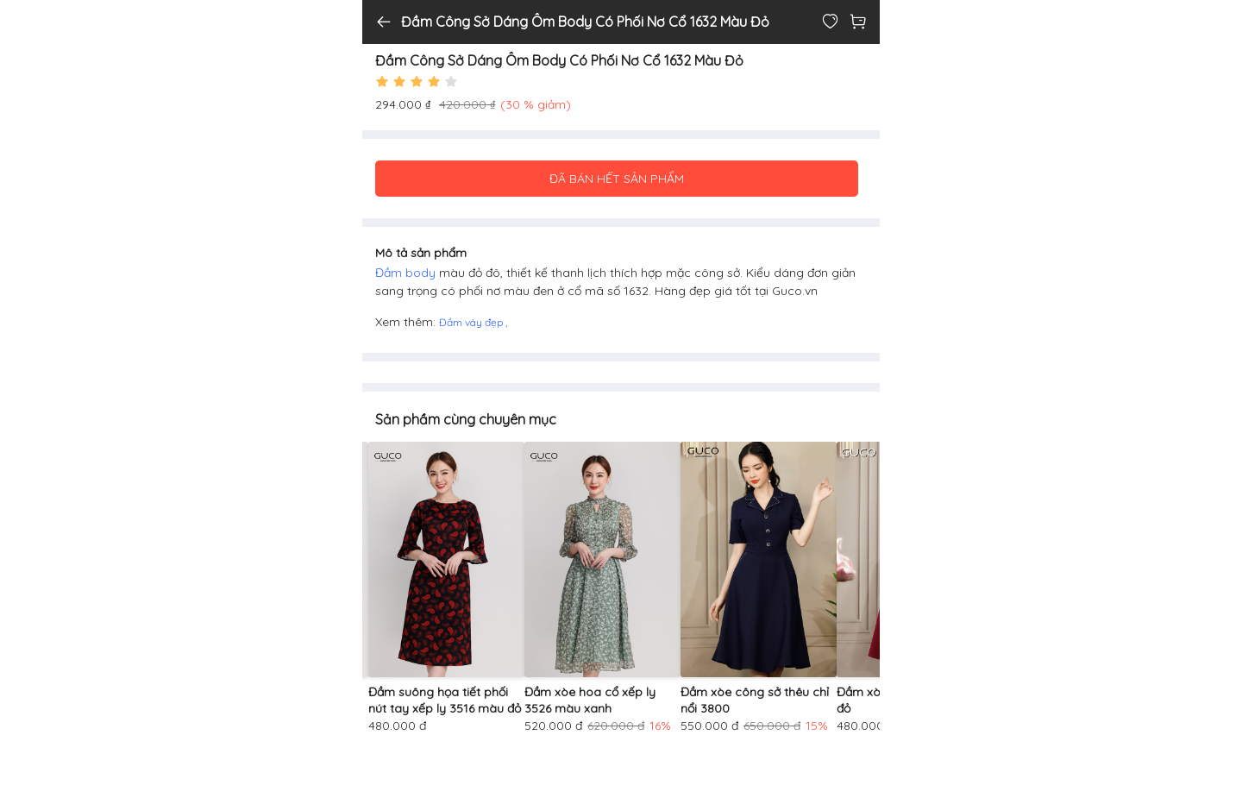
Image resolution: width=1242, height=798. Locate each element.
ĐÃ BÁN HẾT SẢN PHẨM (616, 178)
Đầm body (407, 272)
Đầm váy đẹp (472, 322)
